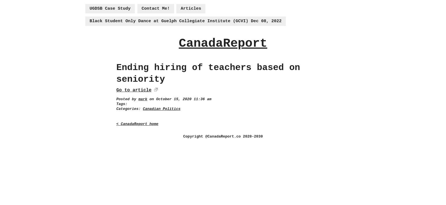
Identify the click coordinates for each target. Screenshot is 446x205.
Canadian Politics (161, 109)
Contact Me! (156, 8)
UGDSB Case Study (110, 8)
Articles (191, 8)
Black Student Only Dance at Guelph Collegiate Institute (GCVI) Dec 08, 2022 (186, 21)
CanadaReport (223, 43)
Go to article (133, 90)
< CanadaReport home (137, 124)
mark (143, 99)
